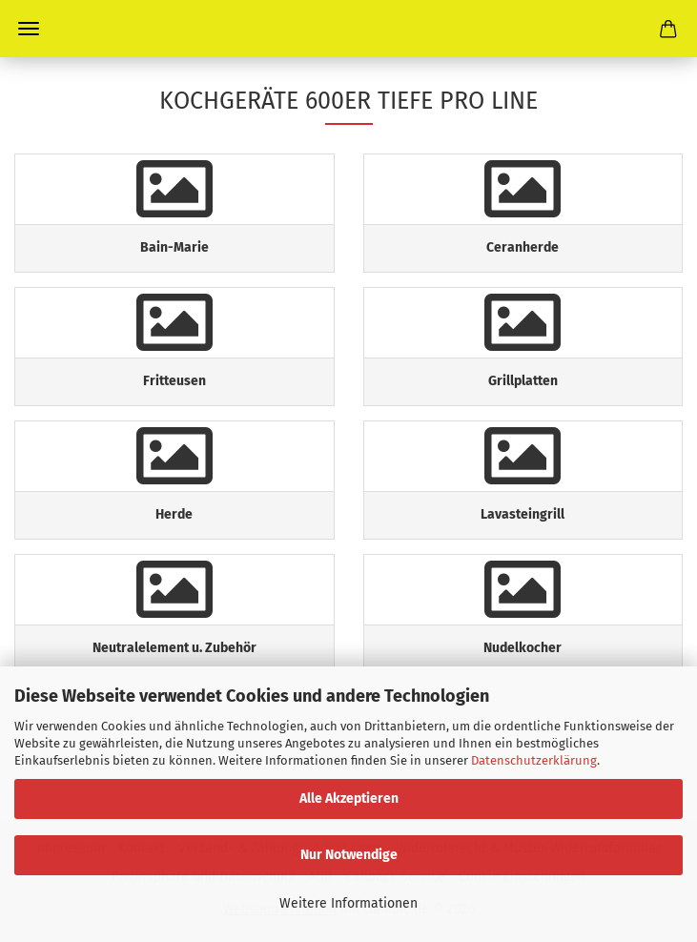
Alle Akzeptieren (349, 798)
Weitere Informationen (348, 903)
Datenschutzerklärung (534, 760)
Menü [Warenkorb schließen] (28, 29)
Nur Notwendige (349, 855)
